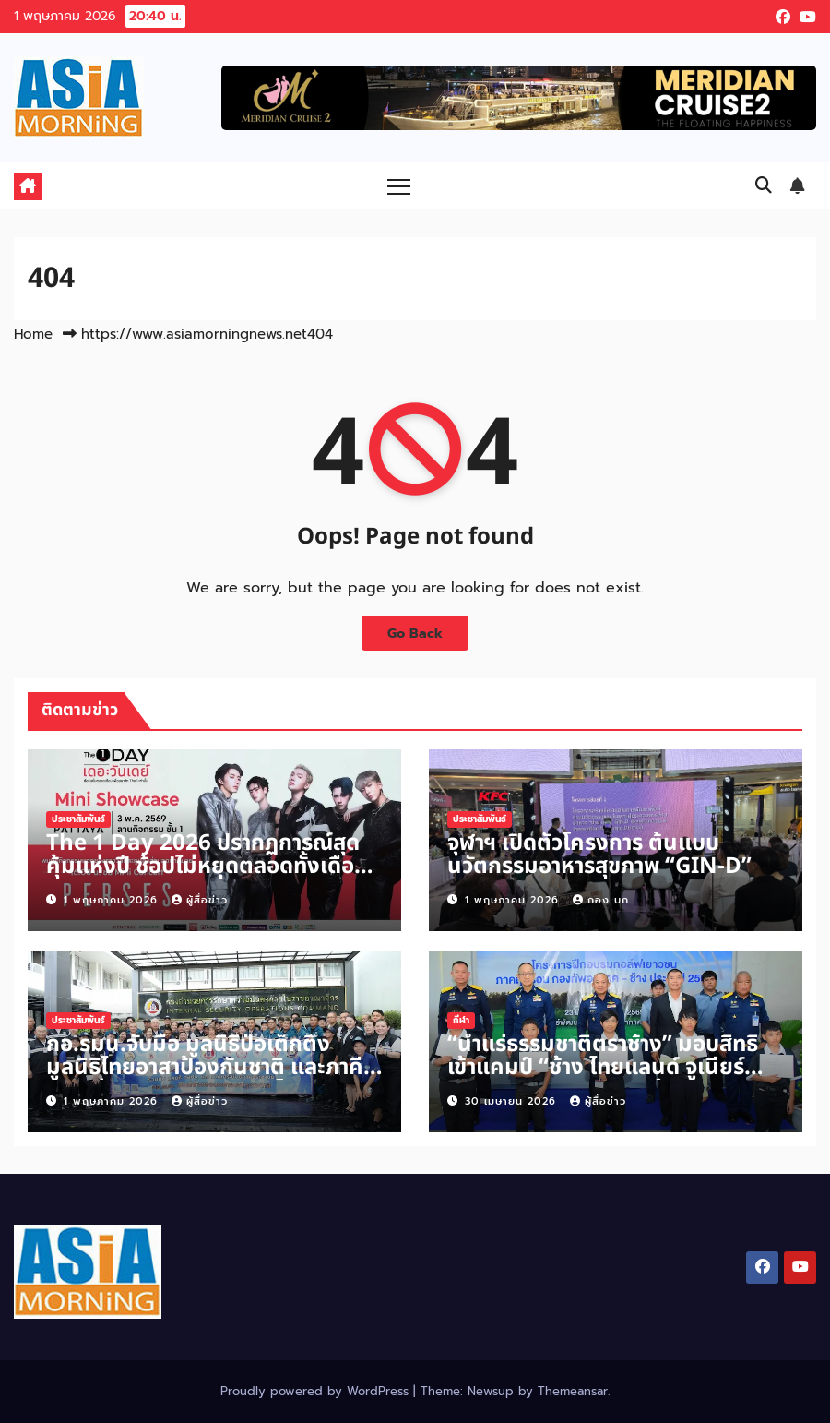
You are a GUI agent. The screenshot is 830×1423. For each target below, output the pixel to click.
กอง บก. (602, 900)
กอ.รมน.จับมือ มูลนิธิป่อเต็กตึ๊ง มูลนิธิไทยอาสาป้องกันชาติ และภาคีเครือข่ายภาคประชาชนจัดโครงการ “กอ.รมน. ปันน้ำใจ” (204, 1079)
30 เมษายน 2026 (513, 1101)
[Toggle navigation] (398, 186)
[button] (763, 185)
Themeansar (573, 1391)
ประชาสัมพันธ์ (78, 819)
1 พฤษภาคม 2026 (113, 900)
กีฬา (461, 1020)
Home (33, 334)
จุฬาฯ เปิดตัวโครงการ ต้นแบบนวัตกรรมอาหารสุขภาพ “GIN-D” (599, 855)
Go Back (415, 633)
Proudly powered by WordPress (316, 1391)
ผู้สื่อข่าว (200, 900)
